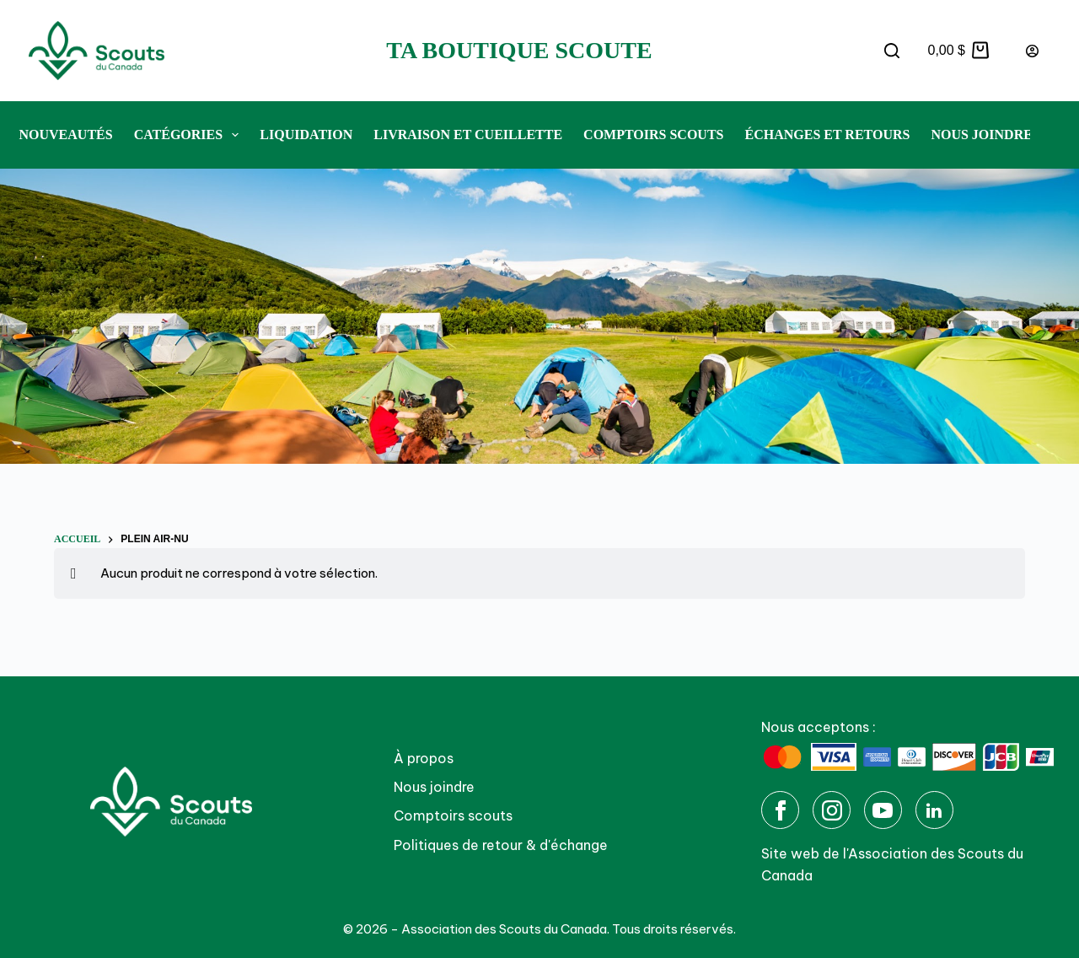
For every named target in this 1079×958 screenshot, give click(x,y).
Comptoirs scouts (453, 815)
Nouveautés (66, 134)
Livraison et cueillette (467, 134)
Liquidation (306, 134)
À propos (424, 758)
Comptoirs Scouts (653, 134)
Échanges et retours (827, 134)
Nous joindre (981, 134)
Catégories (190, 135)
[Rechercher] (891, 50)
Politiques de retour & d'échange (501, 845)
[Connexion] (1032, 51)
